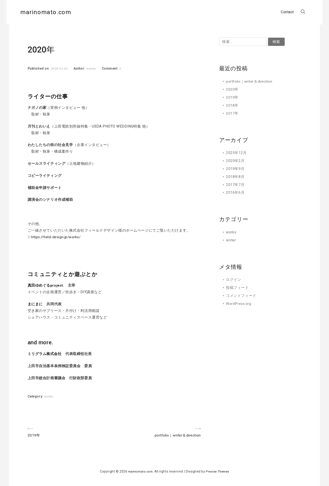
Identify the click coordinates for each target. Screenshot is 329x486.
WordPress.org (239, 303)
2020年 (232, 89)
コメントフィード (241, 295)
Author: (80, 68)
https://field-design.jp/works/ (57, 237)
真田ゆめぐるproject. (46, 285)
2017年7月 (235, 184)
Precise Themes (218, 471)
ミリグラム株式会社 (45, 353)
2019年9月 (235, 168)
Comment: (111, 68)
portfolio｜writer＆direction (249, 81)
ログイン (233, 279)
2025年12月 (236, 153)
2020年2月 (235, 161)
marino (91, 68)
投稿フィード (237, 287)
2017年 (232, 113)
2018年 (232, 105)
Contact (280, 12)
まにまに (35, 304)
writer (231, 240)
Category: (36, 396)
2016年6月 (235, 192)
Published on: (39, 68)
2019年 (232, 97)
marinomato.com (54, 12)
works (48, 396)
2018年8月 (235, 176)
